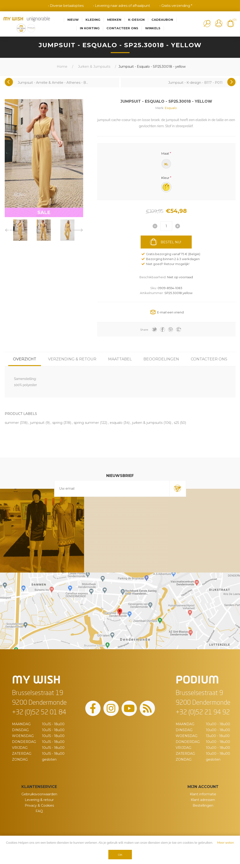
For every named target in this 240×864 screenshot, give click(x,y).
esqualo (116, 423)
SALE (43, 212)
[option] (20, 230)
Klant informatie (203, 794)
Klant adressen (203, 800)
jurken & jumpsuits (147, 423)
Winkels (152, 28)
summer (12, 423)
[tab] (24, 359)
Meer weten (225, 842)
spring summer (86, 423)
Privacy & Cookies (39, 805)
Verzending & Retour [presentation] (72, 359)
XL (166, 164)
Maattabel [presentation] (120, 359)
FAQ (39, 811)
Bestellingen (203, 805)
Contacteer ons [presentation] (209, 359)
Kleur (165, 178)
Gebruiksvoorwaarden (39, 794)
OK (120, 854)
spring (57, 423)
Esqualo (171, 108)
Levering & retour (39, 800)
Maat (165, 153)
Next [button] (78, 230)
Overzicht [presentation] (24, 359)
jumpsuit (37, 423)
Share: (144, 329)
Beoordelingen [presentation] (161, 359)
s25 (176, 423)
